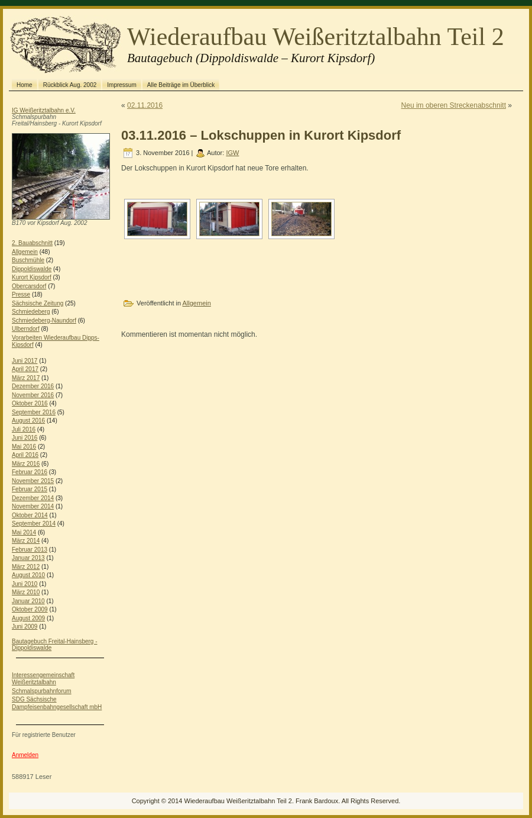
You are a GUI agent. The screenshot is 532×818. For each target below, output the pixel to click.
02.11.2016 (145, 105)
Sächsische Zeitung (37, 303)
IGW (232, 152)
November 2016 (33, 395)
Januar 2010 (28, 601)
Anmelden (25, 755)
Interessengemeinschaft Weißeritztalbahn (43, 679)
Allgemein (25, 252)
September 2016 (34, 412)
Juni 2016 (24, 437)
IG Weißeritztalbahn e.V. (44, 110)
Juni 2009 (24, 626)
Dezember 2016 (33, 386)
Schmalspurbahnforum (42, 691)
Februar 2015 (29, 489)
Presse (21, 294)
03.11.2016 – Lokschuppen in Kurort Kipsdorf (261, 135)
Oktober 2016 (30, 403)
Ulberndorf (26, 329)
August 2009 (28, 618)
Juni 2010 (24, 584)
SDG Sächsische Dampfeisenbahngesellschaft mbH (57, 703)
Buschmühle (28, 260)
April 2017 (25, 369)
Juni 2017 (24, 361)
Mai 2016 (24, 446)
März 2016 (26, 463)
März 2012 (26, 566)
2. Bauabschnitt (32, 243)
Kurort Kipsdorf (31, 277)
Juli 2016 (23, 429)
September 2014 (34, 523)
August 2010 (28, 575)
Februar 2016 (29, 472)
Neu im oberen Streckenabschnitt (453, 105)
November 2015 (33, 481)
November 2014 (33, 506)
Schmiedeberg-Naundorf (44, 320)
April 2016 (25, 455)
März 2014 (26, 540)
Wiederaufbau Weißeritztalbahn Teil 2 (315, 36)
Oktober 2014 (30, 515)
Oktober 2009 (30, 609)
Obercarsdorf (29, 286)
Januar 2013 (28, 558)
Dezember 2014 (33, 498)
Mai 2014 (24, 532)
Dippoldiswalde (31, 269)
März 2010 (26, 592)
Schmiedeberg (31, 311)
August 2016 (28, 420)
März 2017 (26, 378)
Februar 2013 (29, 549)
